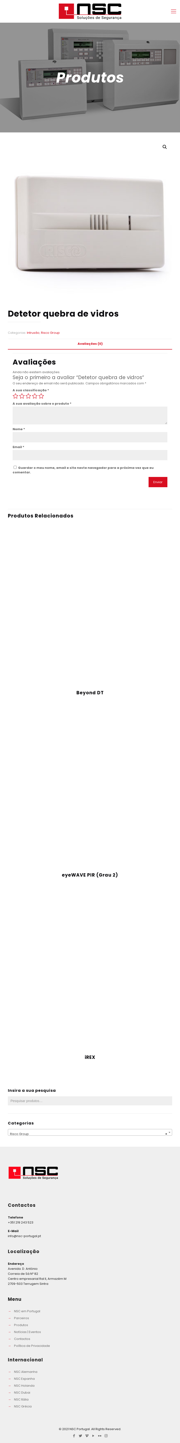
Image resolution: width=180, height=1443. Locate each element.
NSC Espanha (24, 1378)
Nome (19, 429)
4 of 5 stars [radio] (35, 396)
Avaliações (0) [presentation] (90, 343)
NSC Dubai (22, 1392)
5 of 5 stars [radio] (41, 396)
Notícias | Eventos (27, 1332)
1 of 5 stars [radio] (15, 396)
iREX (90, 1057)
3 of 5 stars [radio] (28, 396)
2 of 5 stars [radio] (22, 396)
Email (18, 447)
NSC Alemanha (25, 1372)
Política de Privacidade (32, 1346)
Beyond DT (90, 693)
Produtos (21, 1325)
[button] (164, 147)
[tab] (90, 344)
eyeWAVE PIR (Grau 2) (90, 875)
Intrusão (33, 332)
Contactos (22, 1339)
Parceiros (21, 1318)
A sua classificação (31, 390)
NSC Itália (21, 1399)
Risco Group (50, 332)
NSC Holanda (24, 1385)
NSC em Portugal (27, 1311)
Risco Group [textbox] (88, 1134)
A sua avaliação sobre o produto (42, 403)
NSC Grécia (23, 1406)
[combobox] (90, 1132)
